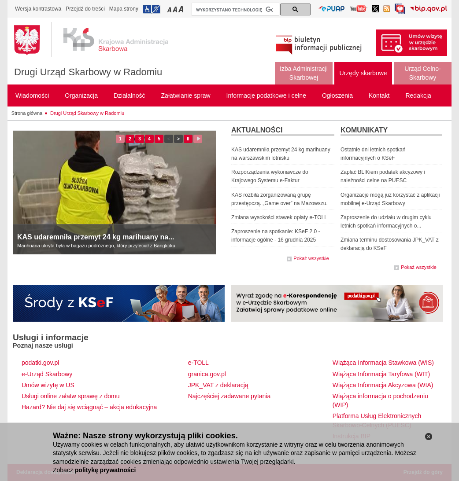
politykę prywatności (105, 470)
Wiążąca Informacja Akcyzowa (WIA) (383, 385)
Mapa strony (123, 9)
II (189, 139)
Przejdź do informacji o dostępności (151, 9)
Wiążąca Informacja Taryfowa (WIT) (381, 374)
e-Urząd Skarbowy (47, 374)
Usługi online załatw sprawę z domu (71, 396)
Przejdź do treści (85, 9)
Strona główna (26, 113)
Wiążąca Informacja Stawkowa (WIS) (383, 362)
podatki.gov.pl (40, 362)
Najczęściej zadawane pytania (229, 396)
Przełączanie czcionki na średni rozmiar (176, 9)
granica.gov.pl (207, 374)
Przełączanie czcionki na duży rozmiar (181, 9)
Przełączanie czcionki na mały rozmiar (170, 9)
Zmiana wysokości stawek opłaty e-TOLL (279, 217)
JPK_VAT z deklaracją (218, 385)
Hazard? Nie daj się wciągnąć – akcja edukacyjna (89, 407)
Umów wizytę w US (48, 385)
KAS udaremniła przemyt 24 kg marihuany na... (95, 237)
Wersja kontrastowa (38, 9)
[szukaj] (234, 9)
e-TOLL (198, 362)
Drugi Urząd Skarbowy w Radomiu (88, 72)
